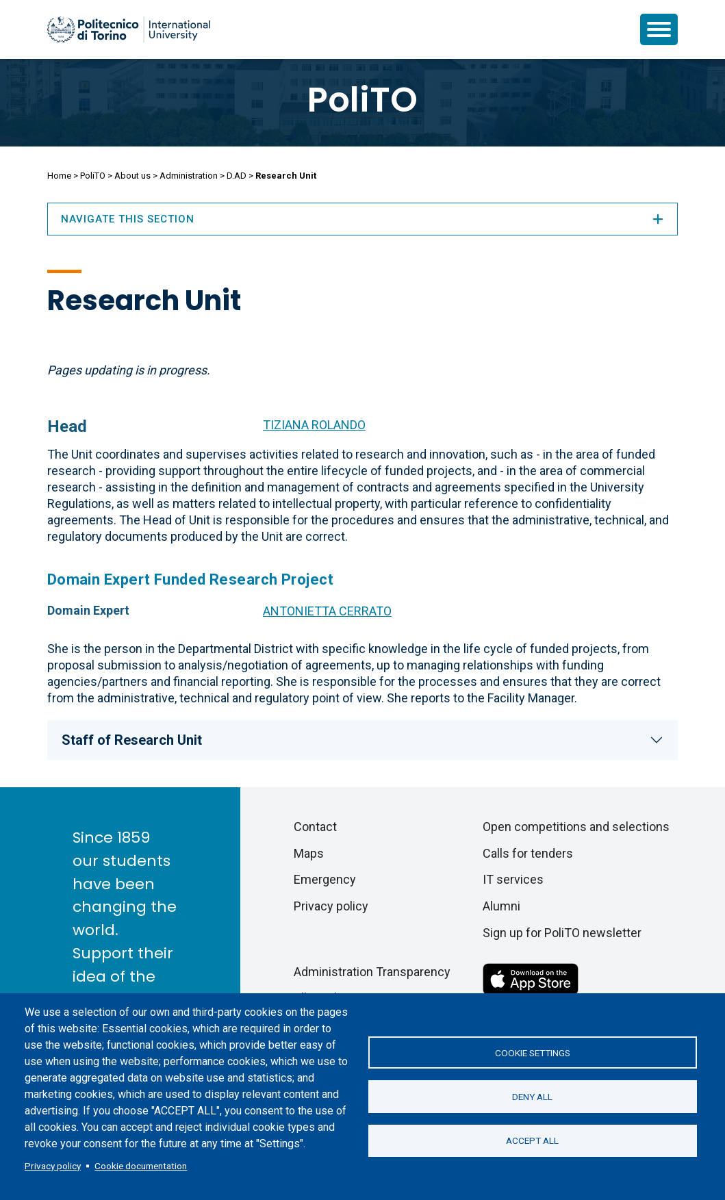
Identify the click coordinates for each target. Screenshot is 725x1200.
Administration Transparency (372, 972)
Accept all (532, 1141)
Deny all (532, 1096)
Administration (189, 175)
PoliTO (362, 100)
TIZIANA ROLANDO (314, 425)
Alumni (501, 906)
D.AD (236, 175)
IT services (513, 879)
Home (59, 175)
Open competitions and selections (576, 826)
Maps (309, 853)
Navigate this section (363, 219)
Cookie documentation (140, 1165)
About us (132, 175)
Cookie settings (532, 1052)
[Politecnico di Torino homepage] (128, 29)
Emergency (325, 879)
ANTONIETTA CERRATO (327, 611)
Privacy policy (53, 1165)
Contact (315, 826)
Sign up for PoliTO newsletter (562, 932)
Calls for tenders (528, 853)
